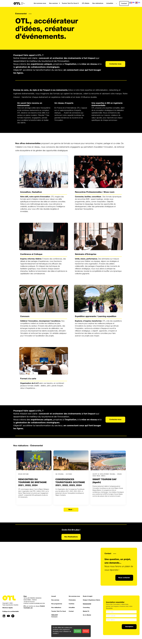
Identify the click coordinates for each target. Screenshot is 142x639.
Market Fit (86, 611)
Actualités (109, 3)
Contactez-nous (115, 64)
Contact (124, 3)
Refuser (85, 631)
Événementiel (21, 14)
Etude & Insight (87, 596)
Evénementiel (87, 603)
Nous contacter (124, 577)
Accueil (53, 596)
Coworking (86, 607)
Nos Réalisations (71, 537)
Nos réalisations (97, 3)
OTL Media (85, 3)
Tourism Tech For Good (58, 611)
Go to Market (87, 615)
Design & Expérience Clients (91, 600)
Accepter (77, 631)
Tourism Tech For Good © (70, 3)
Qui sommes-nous (40, 3)
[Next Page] (71, 510)
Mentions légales (7, 607)
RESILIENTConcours (54, 616)
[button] (54, 3)
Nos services (55, 600)
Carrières (71, 603)
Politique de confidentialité (10, 611)
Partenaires (72, 600)
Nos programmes (56, 603)
